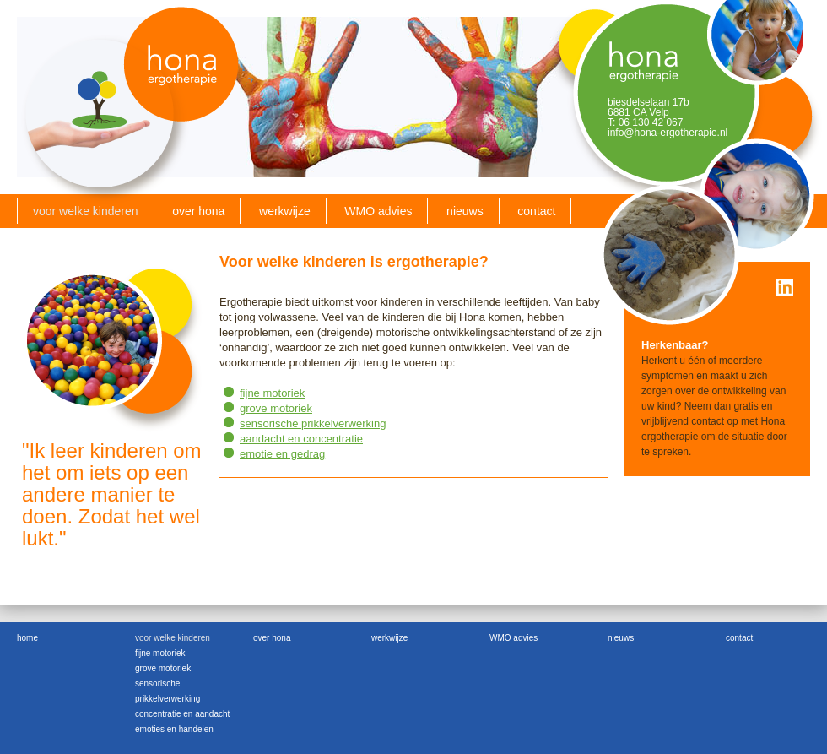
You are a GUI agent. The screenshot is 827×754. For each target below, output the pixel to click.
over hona (198, 211)
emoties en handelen (174, 729)
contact (536, 211)
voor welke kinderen (85, 211)
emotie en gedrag (282, 454)
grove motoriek (276, 408)
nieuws (465, 211)
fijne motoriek (272, 393)
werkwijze (285, 211)
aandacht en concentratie (301, 438)
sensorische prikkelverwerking (313, 423)
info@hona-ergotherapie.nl (667, 132)
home (27, 638)
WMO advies (378, 211)
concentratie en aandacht (182, 714)
